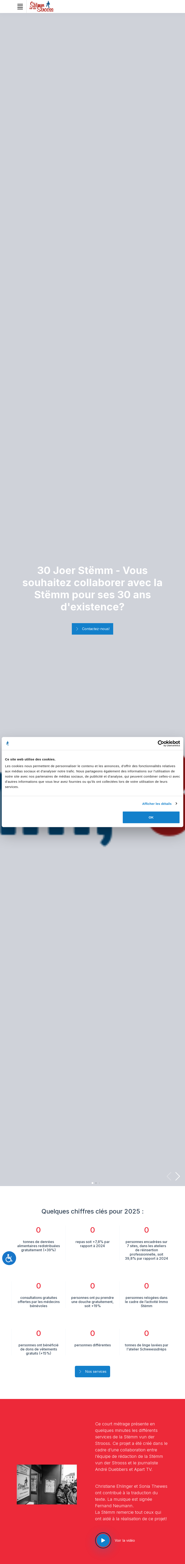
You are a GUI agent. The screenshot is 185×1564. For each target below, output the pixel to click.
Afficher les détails (157, 803)
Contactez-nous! (92, 629)
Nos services (92, 1371)
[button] (178, 1176)
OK (151, 817)
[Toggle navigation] (20, 6)
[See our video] (103, 1540)
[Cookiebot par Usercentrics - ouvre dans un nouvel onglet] (161, 743)
